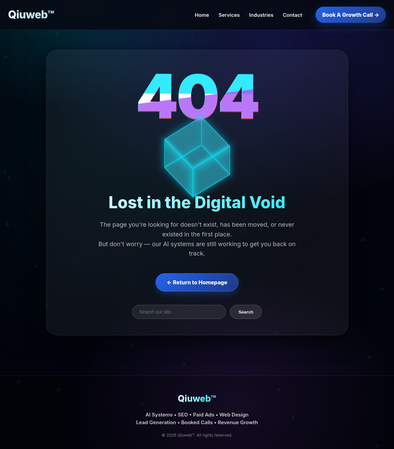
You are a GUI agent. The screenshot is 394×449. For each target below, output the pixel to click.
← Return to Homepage (197, 282)
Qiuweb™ (31, 14)
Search (245, 312)
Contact (292, 15)
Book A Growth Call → (350, 14)
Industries (261, 15)
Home (202, 15)
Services (229, 15)
